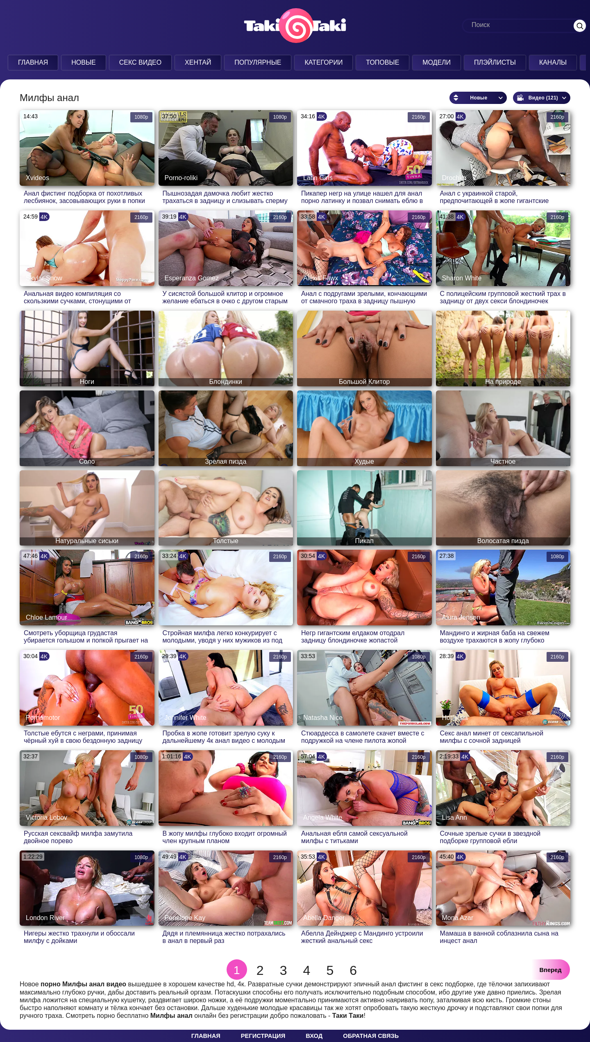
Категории (323, 62)
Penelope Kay (185, 917)
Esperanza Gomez (192, 278)
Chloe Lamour (46, 617)
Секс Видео (140, 62)
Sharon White (462, 278)
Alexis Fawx (320, 278)
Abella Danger (324, 917)
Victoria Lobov (46, 817)
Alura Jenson (461, 617)
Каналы (553, 62)
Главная (33, 62)
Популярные (257, 62)
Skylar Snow (44, 278)
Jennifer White (185, 717)
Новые (83, 62)
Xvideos (37, 177)
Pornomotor (43, 717)
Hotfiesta (455, 717)
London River (45, 917)
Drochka (454, 177)
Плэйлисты (495, 62)
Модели (436, 62)
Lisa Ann (454, 817)
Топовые (382, 62)
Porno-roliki (181, 177)
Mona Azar (457, 917)
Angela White (322, 817)
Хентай (198, 62)
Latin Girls (318, 177)
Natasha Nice (323, 717)
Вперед (551, 970)
